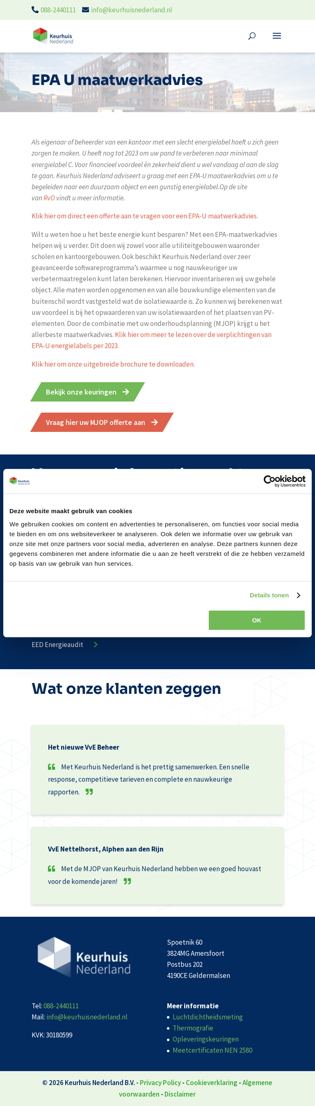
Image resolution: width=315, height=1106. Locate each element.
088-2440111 (58, 9)
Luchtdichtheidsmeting (208, 1016)
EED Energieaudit (57, 644)
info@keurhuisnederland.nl (131, 9)
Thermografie (193, 1028)
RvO (49, 197)
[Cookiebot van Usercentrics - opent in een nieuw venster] (270, 481)
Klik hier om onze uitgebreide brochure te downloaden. (113, 364)
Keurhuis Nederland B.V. (100, 1082)
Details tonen (269, 595)
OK (257, 620)
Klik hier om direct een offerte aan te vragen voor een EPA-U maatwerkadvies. (145, 215)
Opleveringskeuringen (206, 1039)
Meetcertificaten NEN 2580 (212, 1050)
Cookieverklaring (211, 1082)
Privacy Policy (160, 1082)
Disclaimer (180, 1094)
